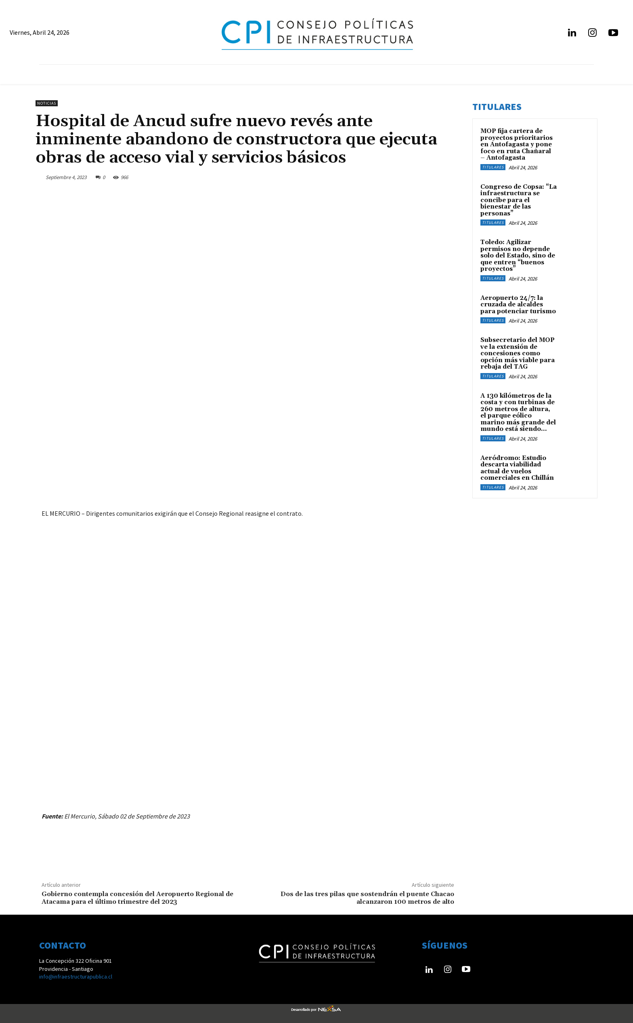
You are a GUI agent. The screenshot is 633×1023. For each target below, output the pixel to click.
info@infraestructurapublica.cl (75, 976)
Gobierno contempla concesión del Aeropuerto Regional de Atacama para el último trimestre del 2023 (137, 898)
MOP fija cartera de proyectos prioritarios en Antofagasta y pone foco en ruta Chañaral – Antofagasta (516, 144)
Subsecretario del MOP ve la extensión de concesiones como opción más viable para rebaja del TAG (517, 353)
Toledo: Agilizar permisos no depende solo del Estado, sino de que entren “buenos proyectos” (517, 255)
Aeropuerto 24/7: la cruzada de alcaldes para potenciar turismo (518, 304)
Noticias (47, 103)
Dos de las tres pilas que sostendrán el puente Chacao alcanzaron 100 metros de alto (367, 898)
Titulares (493, 167)
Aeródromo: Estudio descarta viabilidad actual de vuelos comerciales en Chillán (517, 468)
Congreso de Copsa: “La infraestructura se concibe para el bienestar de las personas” (518, 200)
